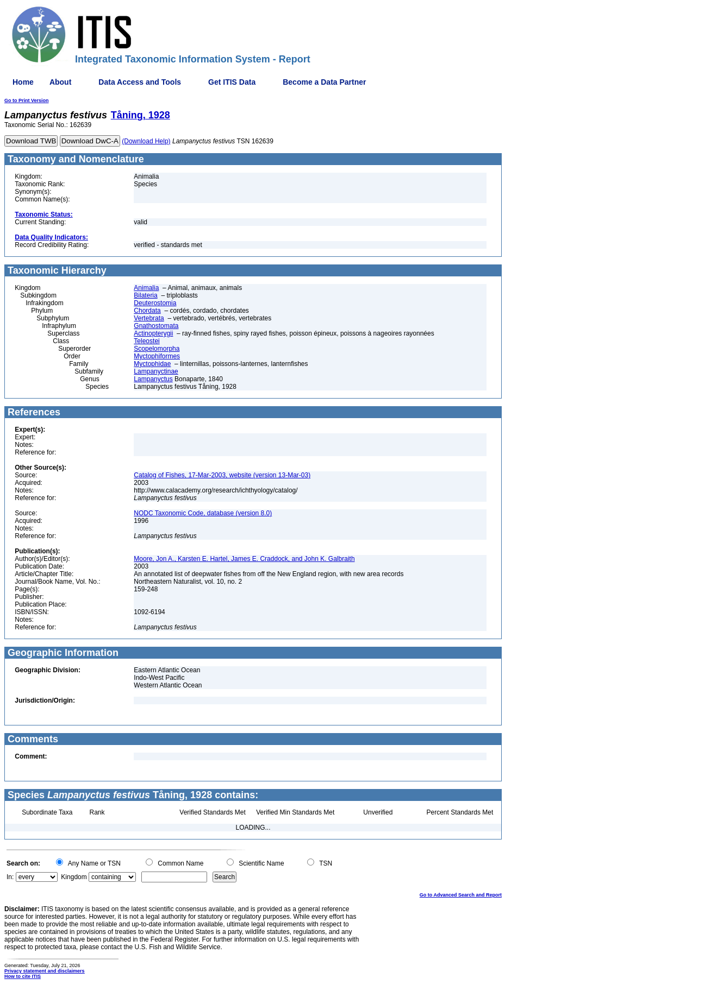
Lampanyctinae (156, 371)
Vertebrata (149, 318)
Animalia (146, 288)
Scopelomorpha (156, 348)
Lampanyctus (153, 379)
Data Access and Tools (139, 82)
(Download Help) (146, 141)
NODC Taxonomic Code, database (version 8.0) (203, 513)
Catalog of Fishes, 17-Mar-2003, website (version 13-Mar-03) (222, 475)
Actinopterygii (153, 333)
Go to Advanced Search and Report (461, 895)
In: (10, 877)
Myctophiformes (157, 356)
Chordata (147, 310)
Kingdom (73, 877)
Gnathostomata (156, 326)
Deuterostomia (155, 303)
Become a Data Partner (324, 82)
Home (23, 82)
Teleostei (146, 341)
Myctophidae (152, 364)
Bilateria (145, 295)
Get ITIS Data (231, 82)
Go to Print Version (26, 100)
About (60, 82)
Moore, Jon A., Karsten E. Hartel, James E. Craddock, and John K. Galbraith (244, 559)
